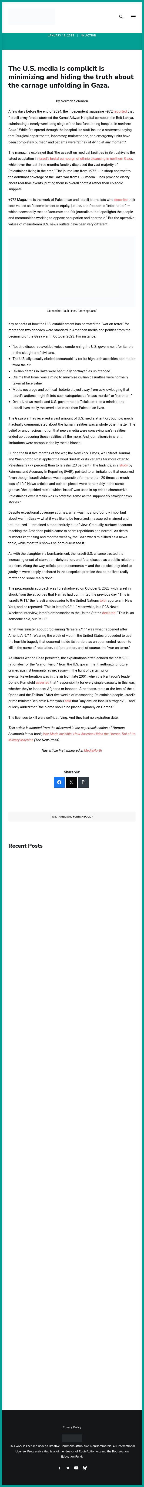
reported (120, 111)
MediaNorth (93, 750)
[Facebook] (59, 782)
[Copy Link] (83, 782)
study (123, 465)
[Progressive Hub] (31, 16)
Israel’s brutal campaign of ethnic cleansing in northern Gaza (85, 159)
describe (120, 200)
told (103, 600)
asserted (42, 682)
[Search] (119, 16)
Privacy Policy (72, 1427)
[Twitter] (71, 782)
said (68, 701)
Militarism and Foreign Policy (72, 816)
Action (90, 35)
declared (108, 613)
